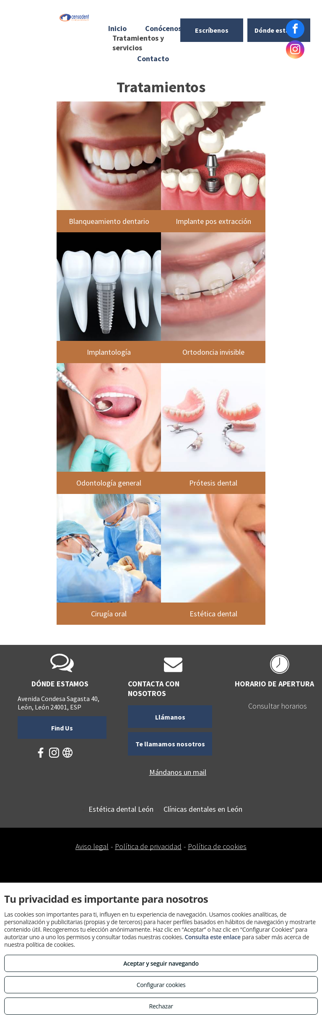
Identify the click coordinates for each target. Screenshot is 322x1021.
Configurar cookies (161, 985)
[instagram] (295, 50)
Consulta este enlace (212, 937)
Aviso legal (92, 846)
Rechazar (161, 1006)
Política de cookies (217, 846)
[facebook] (295, 30)
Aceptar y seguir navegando (160, 963)
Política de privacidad (148, 846)
